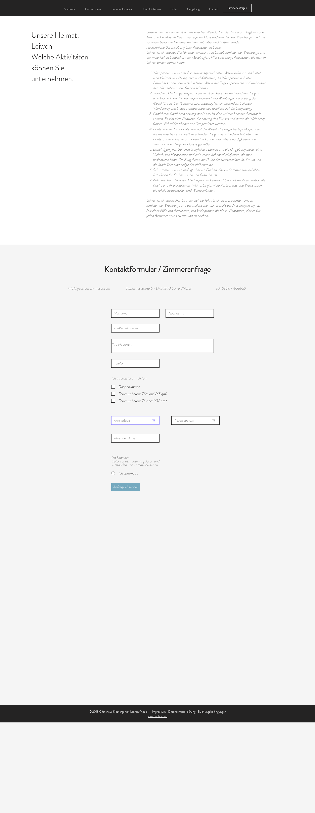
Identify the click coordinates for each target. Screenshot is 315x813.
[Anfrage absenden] (125, 487)
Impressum (159, 711)
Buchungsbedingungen (212, 711)
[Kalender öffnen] (153, 420)
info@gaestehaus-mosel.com (89, 288)
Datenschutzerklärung (181, 711)
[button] (193, 9)
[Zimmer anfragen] (237, 8)
